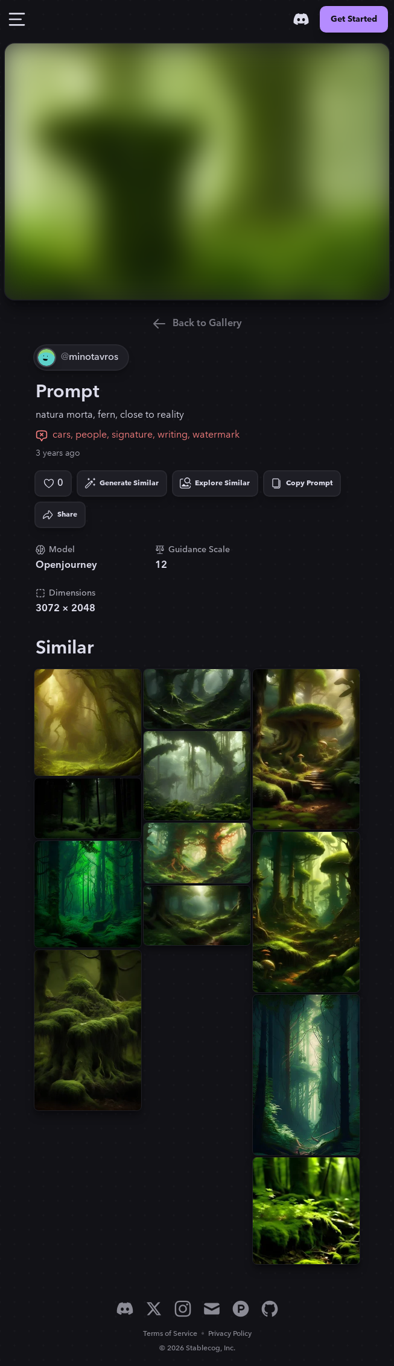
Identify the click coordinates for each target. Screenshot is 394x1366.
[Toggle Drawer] (17, 19)
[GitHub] (269, 1308)
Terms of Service (170, 1334)
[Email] (211, 1308)
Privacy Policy (230, 1334)
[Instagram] (182, 1308)
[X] (153, 1308)
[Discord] (301, 19)
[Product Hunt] (240, 1308)
